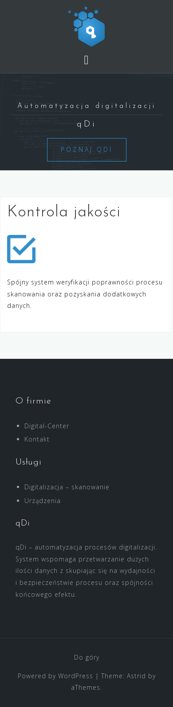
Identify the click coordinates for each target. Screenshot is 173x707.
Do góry (86, 657)
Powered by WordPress (55, 676)
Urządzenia (42, 500)
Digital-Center (46, 426)
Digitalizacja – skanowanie (67, 487)
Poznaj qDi (87, 149)
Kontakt (37, 439)
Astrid (136, 676)
